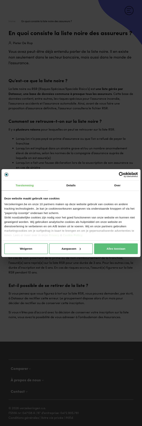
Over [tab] (117, 185)
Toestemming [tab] (25, 185)
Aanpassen (71, 248)
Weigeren (26, 248)
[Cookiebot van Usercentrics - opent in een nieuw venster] (121, 174)
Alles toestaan (115, 248)
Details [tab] (71, 185)
